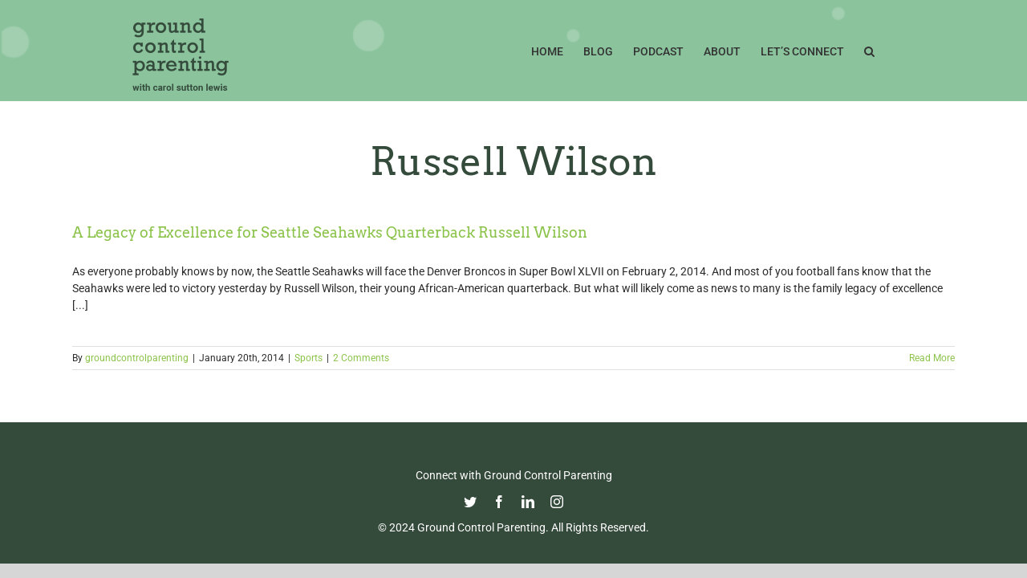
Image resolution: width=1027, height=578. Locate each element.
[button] (889, 49)
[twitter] (470, 501)
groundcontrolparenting (137, 358)
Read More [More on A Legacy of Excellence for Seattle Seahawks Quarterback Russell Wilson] (932, 358)
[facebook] (499, 501)
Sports (308, 358)
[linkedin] (528, 501)
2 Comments (361, 358)
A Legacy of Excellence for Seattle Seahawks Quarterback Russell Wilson (329, 232)
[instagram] (556, 501)
